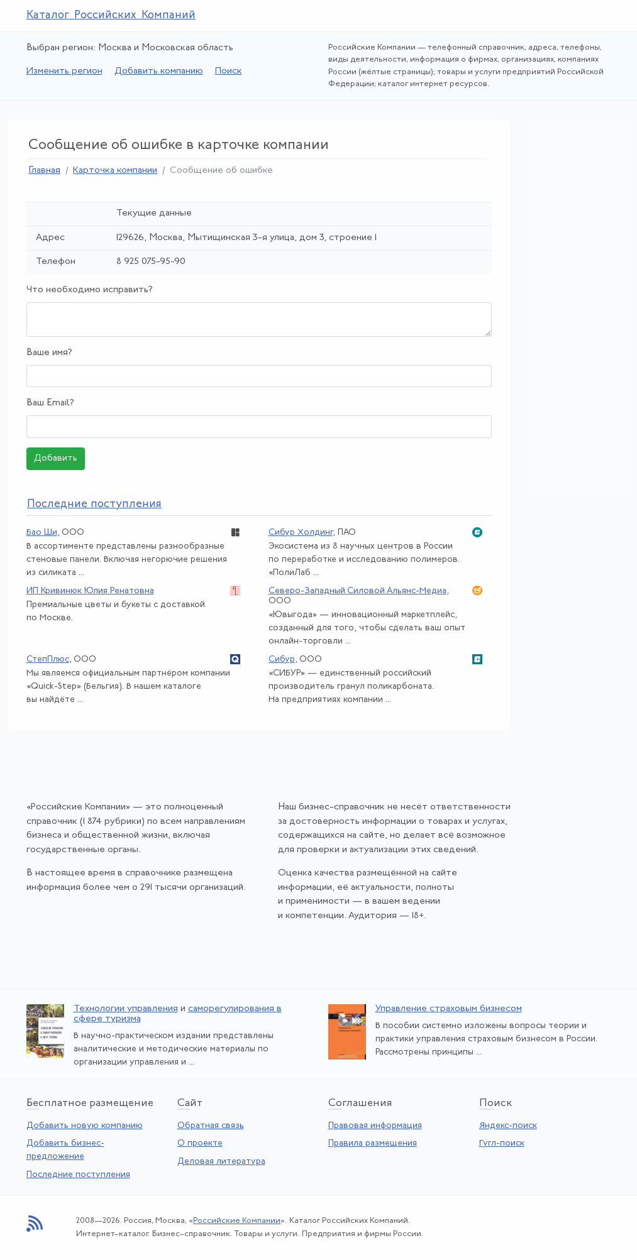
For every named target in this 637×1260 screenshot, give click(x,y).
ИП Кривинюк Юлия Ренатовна (90, 591)
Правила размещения (372, 1143)
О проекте (200, 1143)
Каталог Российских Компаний (111, 15)
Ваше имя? (49, 353)
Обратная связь (210, 1126)
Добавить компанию (158, 71)
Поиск (228, 71)
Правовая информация (375, 1126)
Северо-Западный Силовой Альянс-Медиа (357, 591)
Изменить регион (64, 71)
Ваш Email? (50, 403)
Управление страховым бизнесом (448, 1009)
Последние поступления (78, 1175)
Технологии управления (126, 1009)
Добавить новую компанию (84, 1126)
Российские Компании (236, 1221)
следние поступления (94, 504)
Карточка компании (115, 170)
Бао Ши (41, 532)
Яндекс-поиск (508, 1126)
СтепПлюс (47, 659)
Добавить (55, 458)
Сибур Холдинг (301, 532)
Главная (44, 170)
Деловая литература (221, 1161)
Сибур (282, 659)
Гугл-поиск (501, 1143)
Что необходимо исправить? (89, 290)
